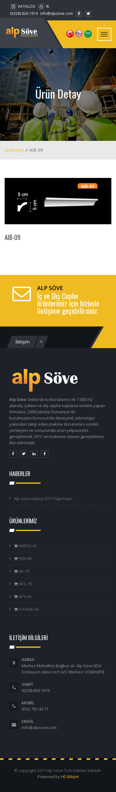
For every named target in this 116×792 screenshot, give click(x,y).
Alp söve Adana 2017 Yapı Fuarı (43, 498)
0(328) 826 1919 (24, 13)
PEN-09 (25, 558)
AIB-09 (12, 237)
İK (43, 6)
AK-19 (23, 571)
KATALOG (22, 6)
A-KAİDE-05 (28, 609)
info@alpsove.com (56, 13)
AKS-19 (25, 584)
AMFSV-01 (27, 546)
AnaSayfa (14, 150)
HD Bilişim (70, 776)
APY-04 (24, 596)
